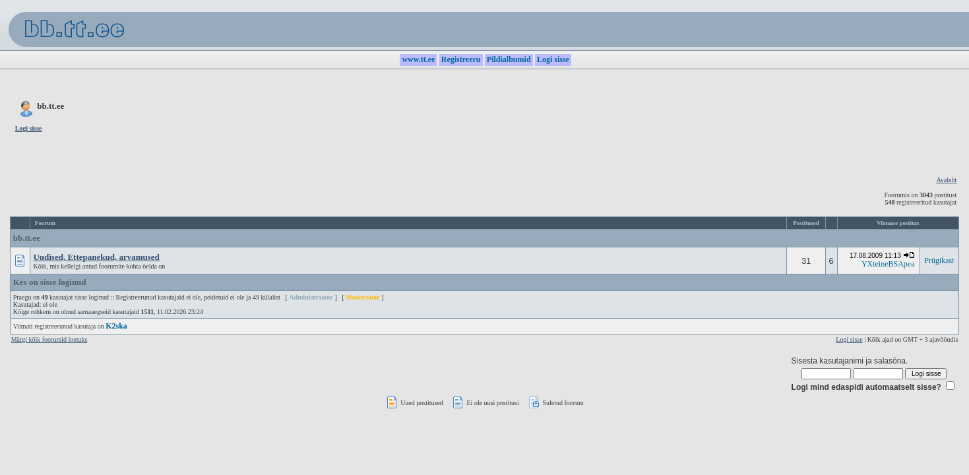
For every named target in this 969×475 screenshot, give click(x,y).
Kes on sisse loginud (49, 282)
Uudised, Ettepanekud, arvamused (96, 257)
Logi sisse (849, 339)
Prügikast (939, 260)
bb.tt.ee (26, 238)
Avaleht (946, 179)
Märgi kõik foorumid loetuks (49, 339)
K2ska (116, 326)
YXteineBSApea (888, 264)
